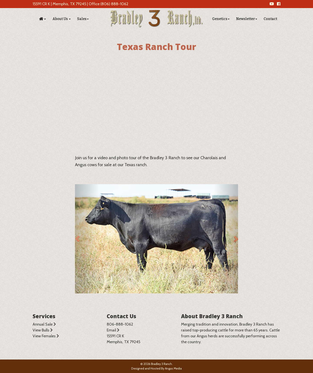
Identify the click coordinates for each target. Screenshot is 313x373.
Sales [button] (83, 19)
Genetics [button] (221, 19)
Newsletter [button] (246, 19)
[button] (42, 19)
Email (113, 330)
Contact (270, 19)
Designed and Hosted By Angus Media (156, 368)
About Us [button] (61, 19)
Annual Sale (44, 324)
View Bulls (43, 330)
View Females (46, 336)
